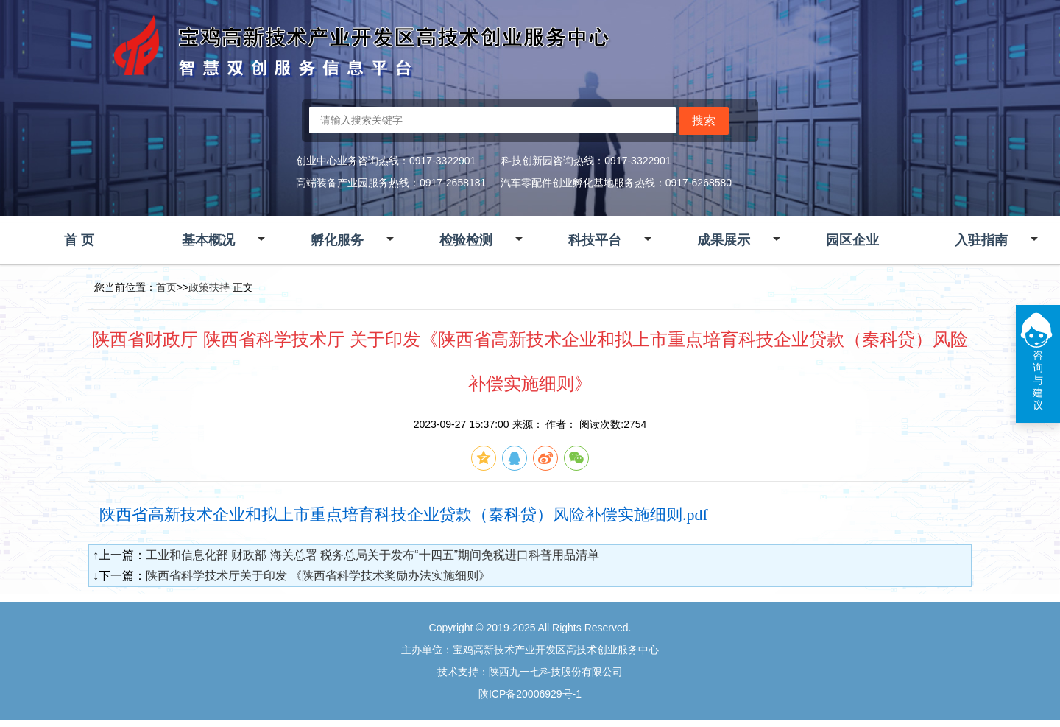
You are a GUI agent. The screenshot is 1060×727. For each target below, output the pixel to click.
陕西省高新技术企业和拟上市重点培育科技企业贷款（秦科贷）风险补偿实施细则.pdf (403, 514)
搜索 (704, 120)
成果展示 (723, 240)
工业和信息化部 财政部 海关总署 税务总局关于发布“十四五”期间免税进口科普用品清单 (372, 555)
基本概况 (208, 240)
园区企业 (852, 240)
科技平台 (594, 240)
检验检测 (465, 240)
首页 (166, 287)
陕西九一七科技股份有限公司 (556, 672)
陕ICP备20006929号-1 (530, 694)
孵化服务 (337, 240)
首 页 (79, 240)
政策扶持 (209, 287)
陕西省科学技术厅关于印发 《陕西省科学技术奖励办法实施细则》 (318, 575)
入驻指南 (981, 240)
